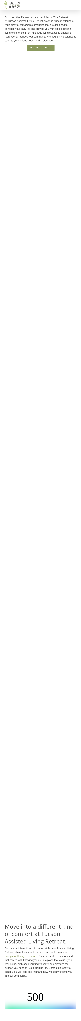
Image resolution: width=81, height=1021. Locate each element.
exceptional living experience (21, 956)
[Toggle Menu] (75, 5)
